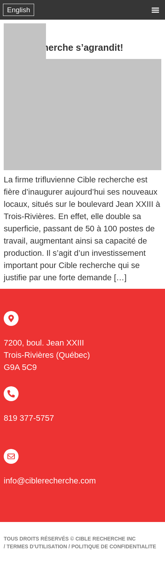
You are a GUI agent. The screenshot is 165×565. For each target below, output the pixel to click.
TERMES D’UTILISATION (37, 546)
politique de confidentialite (114, 546)
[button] (155, 10)
